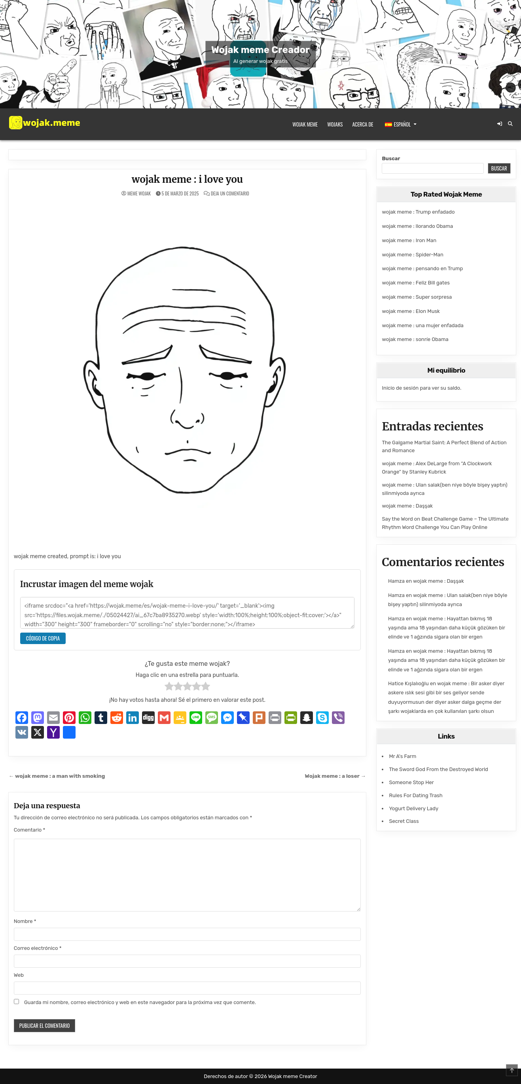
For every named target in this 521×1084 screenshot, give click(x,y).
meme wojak (139, 193)
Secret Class (404, 821)
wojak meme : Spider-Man (412, 255)
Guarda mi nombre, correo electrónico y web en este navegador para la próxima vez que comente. (140, 1002)
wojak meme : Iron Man (409, 240)
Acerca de (362, 124)
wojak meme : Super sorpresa (417, 297)
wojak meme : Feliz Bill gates (415, 283)
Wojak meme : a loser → (335, 776)
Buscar (391, 158)
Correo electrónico (38, 948)
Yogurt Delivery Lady (413, 808)
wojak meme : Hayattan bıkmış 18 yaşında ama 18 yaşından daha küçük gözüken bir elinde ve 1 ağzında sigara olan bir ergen (446, 628)
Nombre (25, 921)
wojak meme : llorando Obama (417, 226)
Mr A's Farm (402, 756)
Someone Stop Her (411, 782)
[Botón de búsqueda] (510, 124)
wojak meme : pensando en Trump (422, 268)
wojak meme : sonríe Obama (415, 339)
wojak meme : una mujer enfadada (422, 325)
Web (19, 975)
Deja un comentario (230, 193)
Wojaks (335, 124)
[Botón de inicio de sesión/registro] (499, 124)
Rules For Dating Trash (415, 795)
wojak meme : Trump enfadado (418, 212)
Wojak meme (305, 124)
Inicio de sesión (400, 388)
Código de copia (43, 638)
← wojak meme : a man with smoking (57, 776)
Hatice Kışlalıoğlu (408, 683)
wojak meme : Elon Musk (411, 311)
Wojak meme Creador (260, 49)
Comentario (29, 830)
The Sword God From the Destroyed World (438, 769)
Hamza (396, 581)
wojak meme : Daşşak (407, 506)
